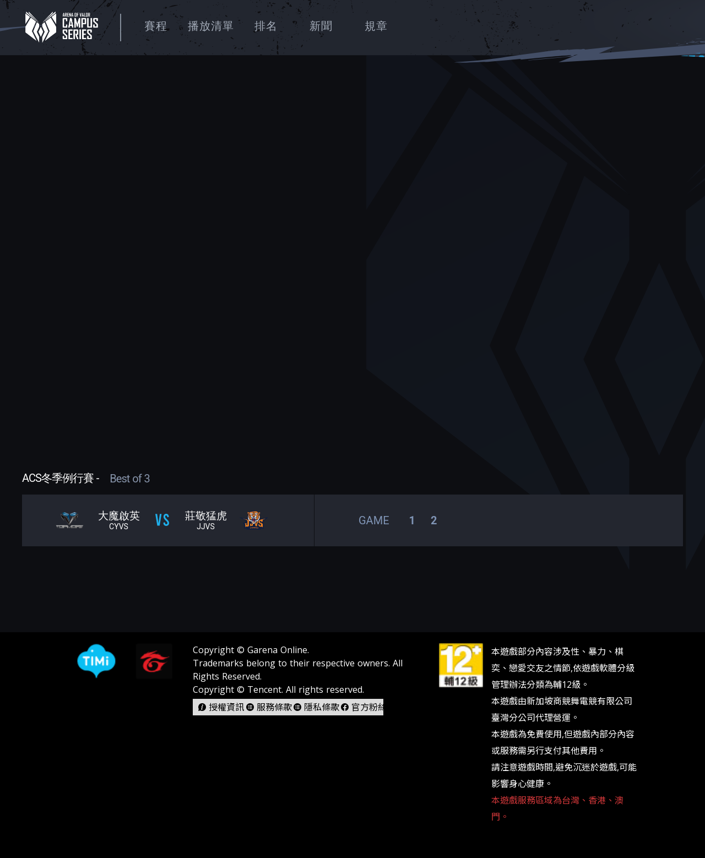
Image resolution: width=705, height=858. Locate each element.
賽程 (155, 25)
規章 (376, 25)
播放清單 (211, 25)
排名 (266, 25)
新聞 (321, 25)
